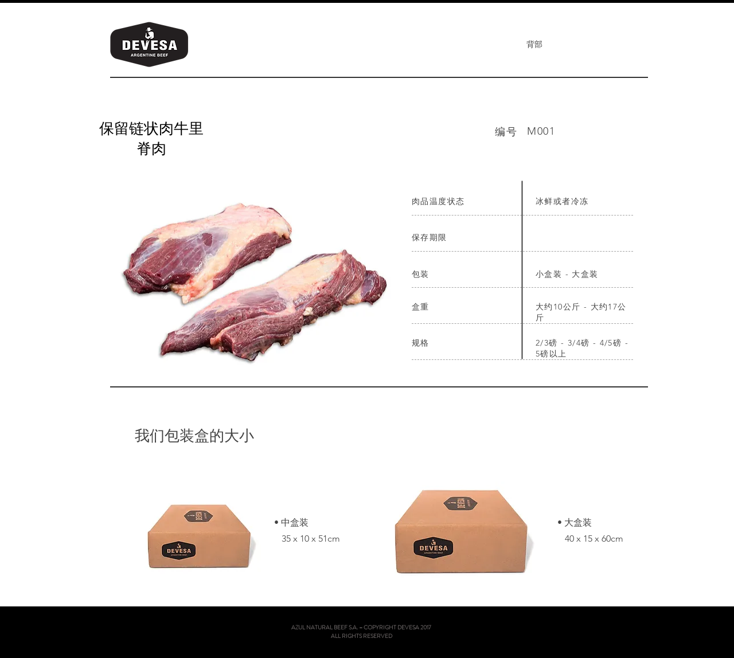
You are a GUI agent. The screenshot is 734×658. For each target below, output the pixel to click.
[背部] (534, 44)
